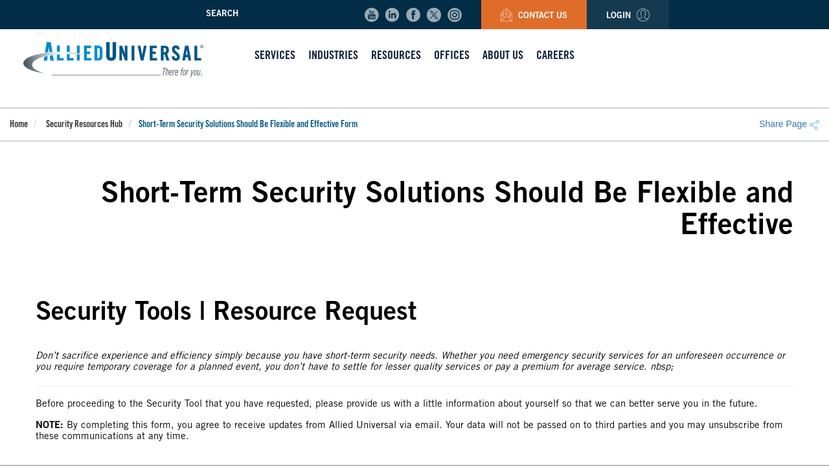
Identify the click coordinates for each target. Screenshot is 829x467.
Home (19, 125)
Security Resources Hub (84, 125)
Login (628, 16)
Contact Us (534, 16)
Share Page (789, 124)
